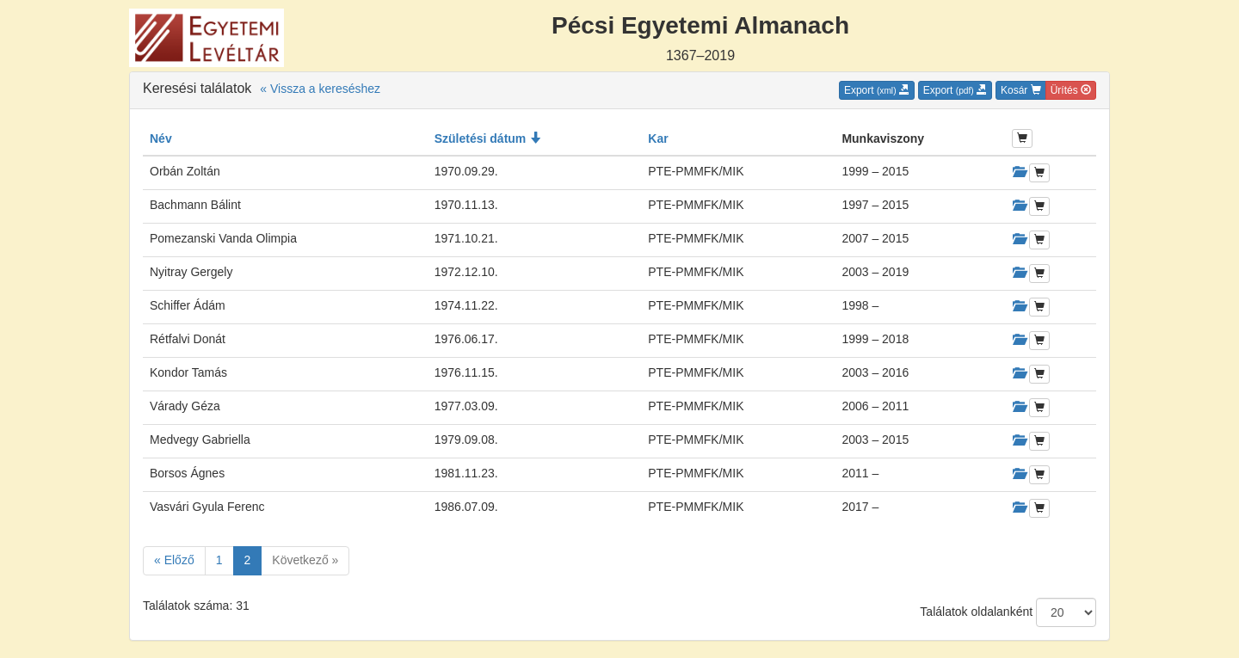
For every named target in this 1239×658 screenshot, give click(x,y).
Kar (658, 138)
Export (876, 90)
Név (161, 138)
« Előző (174, 560)
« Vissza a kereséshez (320, 88)
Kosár (1021, 90)
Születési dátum (488, 138)
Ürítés (1071, 90)
